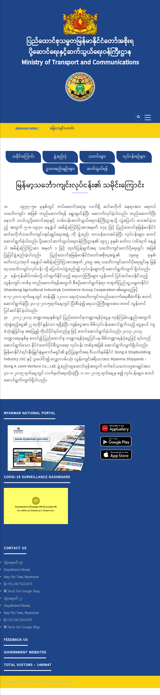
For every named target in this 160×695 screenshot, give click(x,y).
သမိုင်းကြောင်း (23, 156)
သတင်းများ (97, 156)
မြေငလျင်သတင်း (62, 128)
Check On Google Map (23, 591)
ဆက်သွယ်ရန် (97, 169)
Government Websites (25, 652)
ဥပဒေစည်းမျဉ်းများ (60, 169)
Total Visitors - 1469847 (27, 665)
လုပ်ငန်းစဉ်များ (134, 156)
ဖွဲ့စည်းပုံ (60, 156)
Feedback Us (16, 640)
